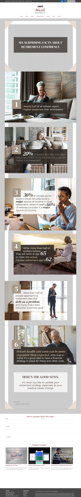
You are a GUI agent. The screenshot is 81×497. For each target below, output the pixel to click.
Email (42, 418)
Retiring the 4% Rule (12, 465)
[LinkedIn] (62, 1)
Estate (24, 494)
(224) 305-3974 (11, 493)
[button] (21, 16)
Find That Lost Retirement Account (61, 465)
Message (8, 426)
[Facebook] (65, 1)
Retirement (25, 492)
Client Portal (71, 1)
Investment (25, 493)
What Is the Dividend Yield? (36, 465)
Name (7, 418)
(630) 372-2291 (28, 1)
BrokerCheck (56, 491)
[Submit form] (9, 437)
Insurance (25, 495)
